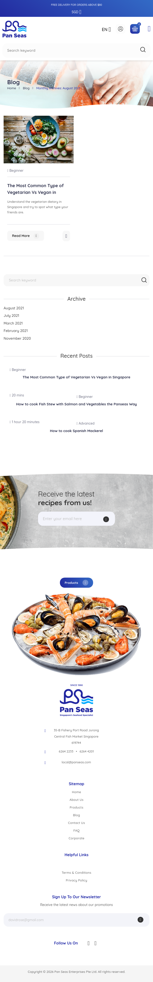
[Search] (143, 49)
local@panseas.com (76, 762)
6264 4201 (87, 751)
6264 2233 (66, 751)
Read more (25, 236)
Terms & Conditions (76, 872)
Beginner (15, 170)
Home (11, 88)
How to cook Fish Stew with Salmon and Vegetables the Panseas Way (76, 404)
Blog (26, 88)
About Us (76, 800)
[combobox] (76, 50)
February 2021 (16, 330)
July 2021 (11, 315)
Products (77, 583)
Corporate (76, 838)
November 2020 (17, 338)
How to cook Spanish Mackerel (76, 430)
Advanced (85, 423)
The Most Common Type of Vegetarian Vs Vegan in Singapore (35, 192)
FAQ (76, 830)
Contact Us (76, 823)
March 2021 (13, 323)
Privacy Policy (76, 880)
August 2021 (14, 308)
